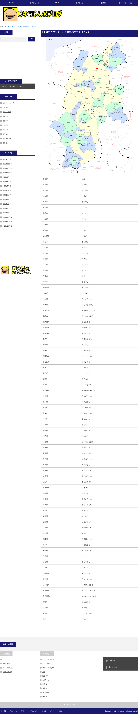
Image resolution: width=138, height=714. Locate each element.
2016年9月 (6, 177)
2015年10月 (6, 226)
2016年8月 (6, 181)
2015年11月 (6, 221)
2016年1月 (6, 213)
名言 (4, 116)
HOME (11, 3)
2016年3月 (6, 204)
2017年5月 (6, 159)
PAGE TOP (69, 705)
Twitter (112, 661)
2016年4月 (6, 199)
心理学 (5, 125)
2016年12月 (6, 164)
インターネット (8, 103)
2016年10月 (6, 172)
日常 (4, 134)
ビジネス (5, 107)
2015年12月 (6, 217)
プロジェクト (80, 3)
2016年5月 (6, 195)
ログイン (5, 659)
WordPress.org (7, 672)
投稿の (6, 663)
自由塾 (103, 3)
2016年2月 (6, 208)
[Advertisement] (17, 61)
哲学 (4, 121)
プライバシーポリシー (126, 3)
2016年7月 (6, 186)
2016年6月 (6, 190)
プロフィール (34, 3)
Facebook (113, 667)
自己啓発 (5, 138)
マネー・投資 (7, 112)
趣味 (4, 143)
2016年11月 (6, 168)
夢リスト (58, 3)
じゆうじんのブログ (119, 711)
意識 (4, 129)
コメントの (8, 668)
